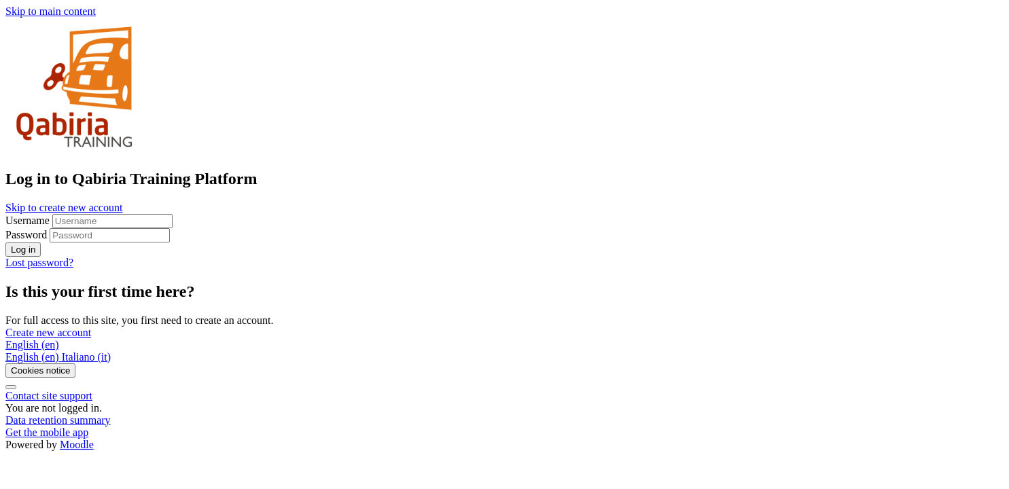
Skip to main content (50, 11)
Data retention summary (58, 420)
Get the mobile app (46, 432)
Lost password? (39, 262)
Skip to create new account (63, 207)
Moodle (77, 444)
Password (26, 234)
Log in (23, 249)
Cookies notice (40, 370)
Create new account (48, 332)
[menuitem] (33, 357)
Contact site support (48, 395)
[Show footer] (10, 387)
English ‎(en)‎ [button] (32, 344)
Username (28, 220)
